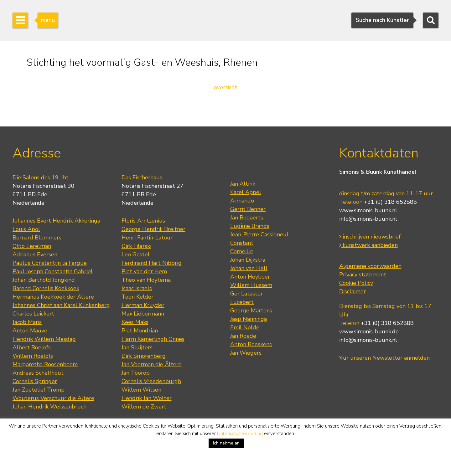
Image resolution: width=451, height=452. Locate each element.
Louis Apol (26, 229)
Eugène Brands (249, 226)
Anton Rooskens (251, 344)
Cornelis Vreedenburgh (151, 381)
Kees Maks (135, 322)
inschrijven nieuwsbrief (370, 236)
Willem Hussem (251, 285)
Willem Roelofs (33, 356)
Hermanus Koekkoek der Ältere (53, 296)
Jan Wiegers (246, 353)
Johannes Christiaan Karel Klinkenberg (61, 305)
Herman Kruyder (143, 305)
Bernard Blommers (37, 237)
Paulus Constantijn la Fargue (50, 263)
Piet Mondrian (140, 330)
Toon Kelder (137, 296)
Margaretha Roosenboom (45, 364)
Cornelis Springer (35, 381)
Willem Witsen (141, 389)
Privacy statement (362, 274)
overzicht (225, 87)
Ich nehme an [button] (226, 443)
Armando (242, 200)
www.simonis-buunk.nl (368, 210)
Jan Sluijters (137, 347)
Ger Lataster (246, 293)
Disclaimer (352, 291)
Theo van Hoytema (146, 280)
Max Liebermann (143, 313)
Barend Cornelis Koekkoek (46, 288)
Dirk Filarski (136, 246)
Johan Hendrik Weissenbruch (49, 406)
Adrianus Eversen (35, 254)
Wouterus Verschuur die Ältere (53, 398)
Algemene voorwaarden (370, 266)
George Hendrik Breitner (153, 229)
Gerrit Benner (248, 209)
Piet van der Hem (144, 271)
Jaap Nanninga (248, 319)
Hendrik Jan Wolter (147, 398)
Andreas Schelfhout (38, 373)
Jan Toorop (136, 373)
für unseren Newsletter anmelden (384, 358)
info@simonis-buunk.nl (368, 219)
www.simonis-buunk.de (369, 331)
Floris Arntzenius (143, 220)
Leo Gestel (136, 254)
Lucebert (242, 302)
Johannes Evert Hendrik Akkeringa (56, 220)
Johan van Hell (248, 268)
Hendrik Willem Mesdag (44, 339)
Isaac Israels (137, 288)
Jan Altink (242, 183)
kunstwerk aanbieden (368, 245)
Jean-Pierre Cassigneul (259, 234)
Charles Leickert (33, 313)
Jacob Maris (27, 322)
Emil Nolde (244, 327)
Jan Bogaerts (246, 217)
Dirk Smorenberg (144, 356)
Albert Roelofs (32, 347)
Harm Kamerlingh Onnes (153, 339)
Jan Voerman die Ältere (152, 364)
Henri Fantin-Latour (147, 237)
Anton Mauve (30, 330)
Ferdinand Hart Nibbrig (152, 263)
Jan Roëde (243, 336)
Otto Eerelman (32, 246)
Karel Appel (245, 192)
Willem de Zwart (144, 406)
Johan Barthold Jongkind (44, 280)
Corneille (241, 251)
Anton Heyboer (250, 276)
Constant (241, 243)
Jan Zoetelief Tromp (39, 389)
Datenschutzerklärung (240, 433)
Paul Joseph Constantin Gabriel (53, 271)
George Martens (251, 310)
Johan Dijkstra (247, 260)
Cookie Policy (356, 283)
